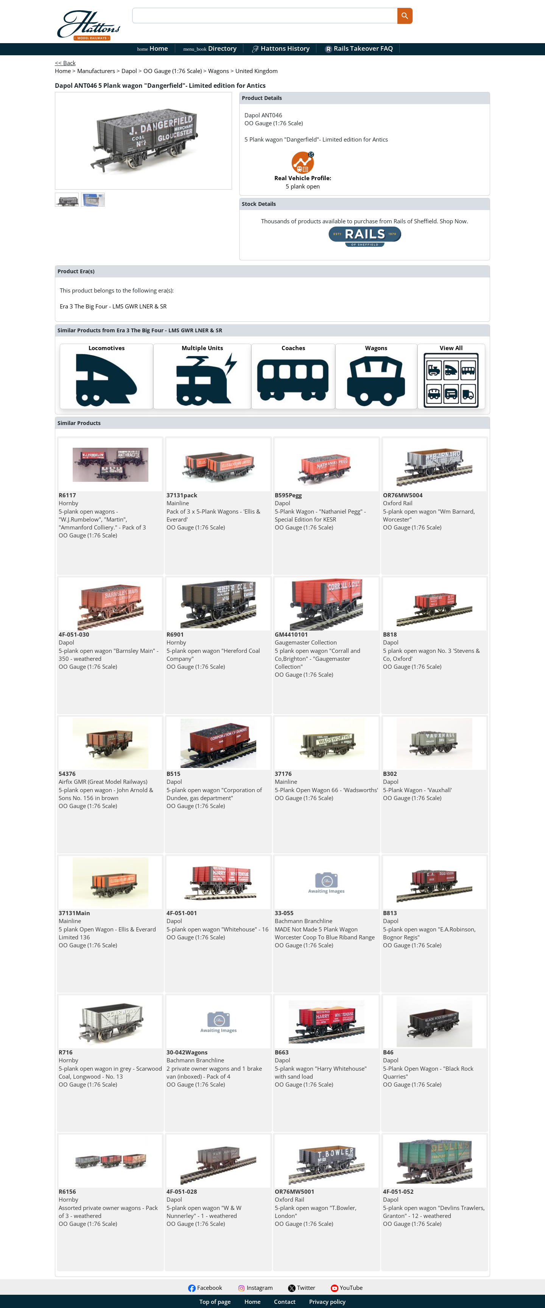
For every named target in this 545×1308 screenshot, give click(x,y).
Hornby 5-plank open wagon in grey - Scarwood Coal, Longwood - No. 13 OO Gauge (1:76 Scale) (110, 1068)
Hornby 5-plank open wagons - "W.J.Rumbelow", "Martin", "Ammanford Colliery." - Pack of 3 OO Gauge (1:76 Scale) (102, 515)
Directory (209, 48)
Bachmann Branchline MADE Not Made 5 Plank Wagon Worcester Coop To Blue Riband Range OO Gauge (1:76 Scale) (325, 929)
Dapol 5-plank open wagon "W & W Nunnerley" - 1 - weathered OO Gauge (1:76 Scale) (204, 1207)
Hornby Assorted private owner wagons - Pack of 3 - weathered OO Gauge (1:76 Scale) (108, 1207)
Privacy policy (327, 1301)
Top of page (215, 1301)
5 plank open (302, 174)
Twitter (301, 1287)
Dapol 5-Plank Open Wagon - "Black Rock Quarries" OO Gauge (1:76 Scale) (428, 1068)
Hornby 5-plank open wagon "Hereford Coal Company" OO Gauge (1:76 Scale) (213, 650)
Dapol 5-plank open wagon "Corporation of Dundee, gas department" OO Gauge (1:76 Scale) (214, 790)
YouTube (347, 1287)
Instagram (255, 1287)
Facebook (205, 1287)
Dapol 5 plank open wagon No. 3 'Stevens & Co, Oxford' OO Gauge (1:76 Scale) (431, 650)
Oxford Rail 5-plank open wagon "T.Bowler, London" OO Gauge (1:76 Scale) (316, 1207)
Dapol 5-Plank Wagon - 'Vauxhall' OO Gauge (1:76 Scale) (417, 786)
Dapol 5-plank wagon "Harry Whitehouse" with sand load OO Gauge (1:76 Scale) (321, 1068)
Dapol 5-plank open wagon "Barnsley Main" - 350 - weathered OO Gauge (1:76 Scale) (109, 650)
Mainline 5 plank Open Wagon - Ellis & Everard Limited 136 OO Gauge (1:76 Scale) (107, 929)
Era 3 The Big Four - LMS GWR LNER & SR (113, 306)
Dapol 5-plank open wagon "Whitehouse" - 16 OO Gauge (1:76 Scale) (218, 925)
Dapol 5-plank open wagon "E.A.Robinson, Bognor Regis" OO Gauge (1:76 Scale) (429, 929)
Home (152, 48)
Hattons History (281, 48)
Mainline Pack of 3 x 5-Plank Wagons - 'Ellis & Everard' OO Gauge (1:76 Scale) (213, 511)
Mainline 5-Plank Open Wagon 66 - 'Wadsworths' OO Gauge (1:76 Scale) (326, 786)
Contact (285, 1301)
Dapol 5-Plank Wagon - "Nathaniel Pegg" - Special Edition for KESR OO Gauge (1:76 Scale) (320, 511)
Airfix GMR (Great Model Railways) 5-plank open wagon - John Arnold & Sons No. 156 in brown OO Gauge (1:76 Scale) (106, 790)
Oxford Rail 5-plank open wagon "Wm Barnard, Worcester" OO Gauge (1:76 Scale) (429, 511)
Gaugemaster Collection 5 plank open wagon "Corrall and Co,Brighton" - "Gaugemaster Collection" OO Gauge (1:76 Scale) (317, 654)
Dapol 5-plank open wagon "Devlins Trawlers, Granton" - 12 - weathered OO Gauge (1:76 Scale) (434, 1207)
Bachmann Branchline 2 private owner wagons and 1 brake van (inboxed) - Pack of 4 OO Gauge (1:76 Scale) (214, 1068)
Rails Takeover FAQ (359, 48)
